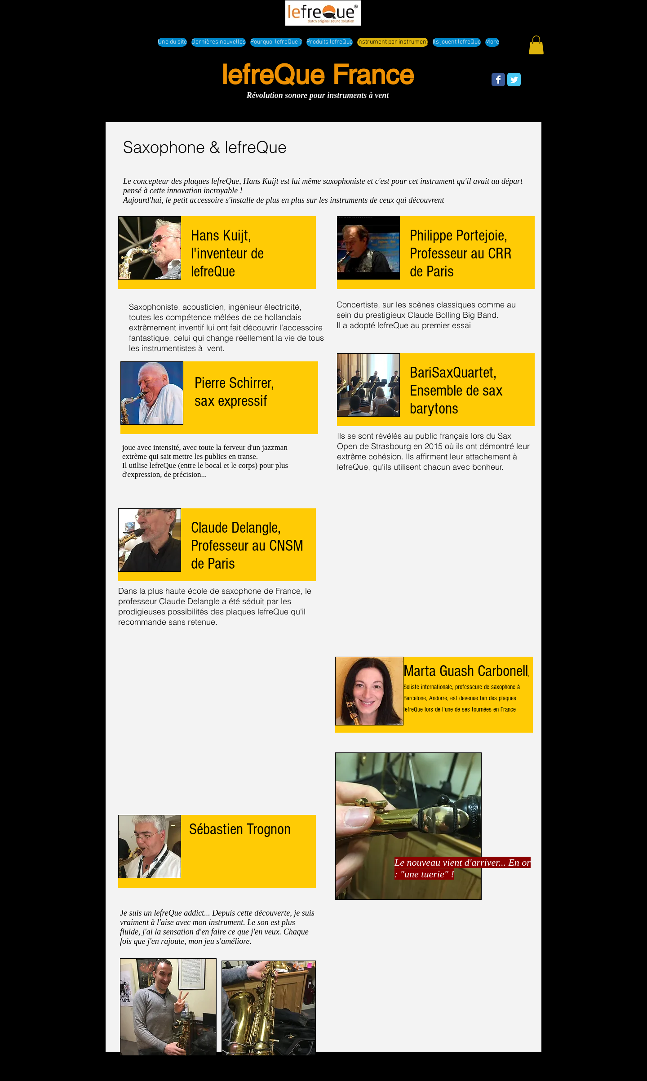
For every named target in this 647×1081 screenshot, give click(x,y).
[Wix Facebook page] (498, 79)
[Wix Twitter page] (514, 79)
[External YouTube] (218, 719)
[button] (536, 45)
